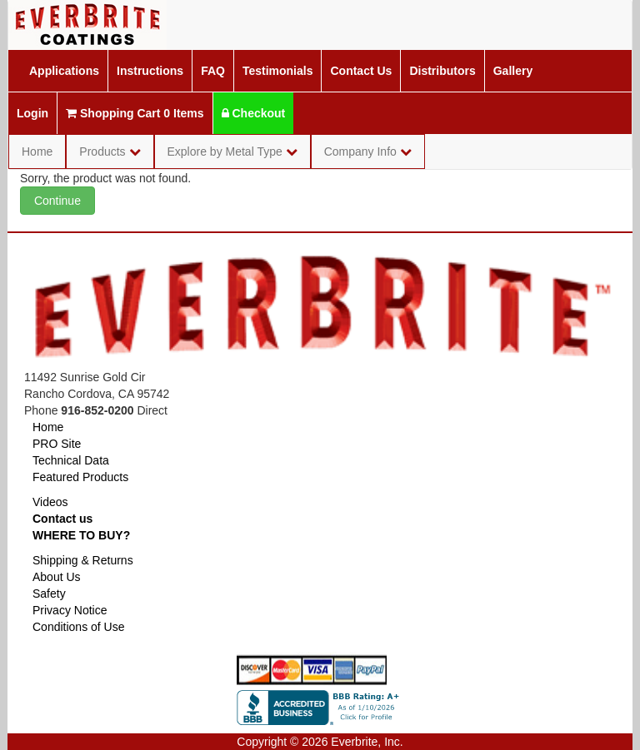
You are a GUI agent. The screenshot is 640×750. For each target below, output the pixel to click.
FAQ (213, 70)
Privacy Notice (69, 610)
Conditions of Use (78, 626)
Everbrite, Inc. (366, 741)
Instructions (150, 70)
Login (32, 113)
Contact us (62, 518)
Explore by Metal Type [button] (233, 151)
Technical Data (70, 460)
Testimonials (277, 70)
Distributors (442, 70)
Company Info (368, 151)
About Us (56, 577)
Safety (49, 593)
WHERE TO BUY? (81, 535)
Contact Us (361, 70)
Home (37, 151)
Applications (64, 70)
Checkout (254, 113)
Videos (50, 502)
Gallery (512, 70)
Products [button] (109, 151)
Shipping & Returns (82, 560)
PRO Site (56, 443)
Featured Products (80, 477)
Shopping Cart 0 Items (134, 113)
